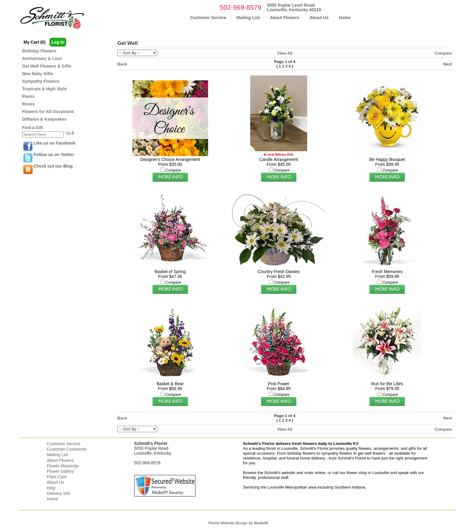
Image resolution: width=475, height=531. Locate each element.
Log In (57, 42)
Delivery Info (58, 493)
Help (51, 488)
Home (52, 498)
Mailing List (57, 454)
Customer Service (63, 443)
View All (284, 53)
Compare (443, 53)
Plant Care (57, 476)
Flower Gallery (60, 471)
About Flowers (60, 460)
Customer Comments (67, 449)
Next (447, 64)
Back (122, 64)
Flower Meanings (63, 465)
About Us (55, 482)
